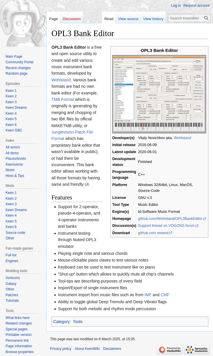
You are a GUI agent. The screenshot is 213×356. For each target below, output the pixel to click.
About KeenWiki (87, 349)
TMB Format (62, 99)
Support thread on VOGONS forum (166, 226)
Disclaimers (112, 349)
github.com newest (153, 233)
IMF (147, 294)
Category (61, 321)
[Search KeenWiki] (189, 18)
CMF (165, 294)
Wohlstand (182, 138)
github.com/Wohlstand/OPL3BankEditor (170, 219)
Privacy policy (60, 349)
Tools (78, 321)
